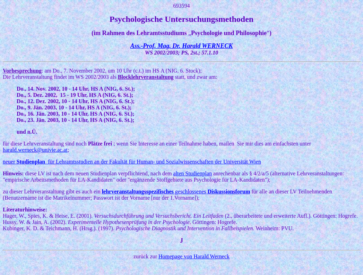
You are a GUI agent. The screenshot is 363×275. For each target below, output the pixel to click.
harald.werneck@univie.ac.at (35, 150)
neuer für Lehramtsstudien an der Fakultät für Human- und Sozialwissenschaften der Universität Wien (132, 162)
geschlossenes (176, 191)
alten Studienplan (192, 173)
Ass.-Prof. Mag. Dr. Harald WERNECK (181, 45)
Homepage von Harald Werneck (194, 256)
